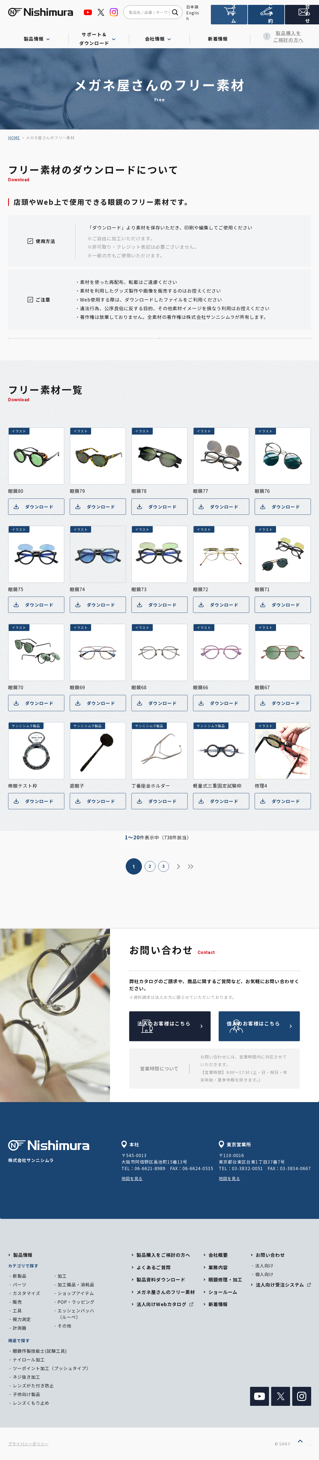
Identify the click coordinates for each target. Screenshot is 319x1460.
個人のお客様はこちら (272, 1026)
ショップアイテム (76, 1293)
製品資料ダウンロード (161, 1279)
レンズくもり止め (31, 1403)
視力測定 (22, 1319)
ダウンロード (34, 506)
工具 (17, 1310)
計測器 (19, 1328)
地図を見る (132, 1178)
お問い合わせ (301, 17)
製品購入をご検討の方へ (280, 36)
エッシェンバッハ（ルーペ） (76, 1313)
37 (198, 866)
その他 (64, 1325)
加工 (62, 1276)
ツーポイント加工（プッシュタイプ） (52, 1368)
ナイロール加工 (29, 1359)
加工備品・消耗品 (76, 1284)
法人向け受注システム (228, 17)
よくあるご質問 (154, 1267)
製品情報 (23, 1254)
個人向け (264, 1274)
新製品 (19, 1276)
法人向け (264, 1265)
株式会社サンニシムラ (48, 1152)
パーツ (19, 1284)
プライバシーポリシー (28, 1443)
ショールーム (222, 1292)
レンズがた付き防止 (33, 1385)
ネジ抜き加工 (26, 1377)
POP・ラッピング (76, 1302)
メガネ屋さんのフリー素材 (166, 1292)
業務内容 (218, 1267)
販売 (17, 1302)
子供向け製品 (26, 1394)
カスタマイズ (26, 1293)
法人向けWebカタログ (165, 1304)
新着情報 (220, 36)
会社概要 (218, 1254)
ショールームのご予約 (265, 17)
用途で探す (19, 1340)
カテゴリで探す (23, 1265)
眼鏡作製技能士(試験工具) (40, 1351)
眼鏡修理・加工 (225, 1279)
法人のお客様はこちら (182, 1026)
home (14, 137)
